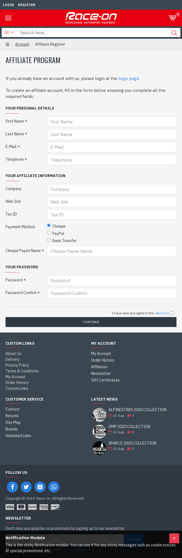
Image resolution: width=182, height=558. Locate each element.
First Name (15, 121)
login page (128, 78)
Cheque (56, 226)
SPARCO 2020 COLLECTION (132, 443)
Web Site (13, 201)
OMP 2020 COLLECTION (129, 427)
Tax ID (11, 214)
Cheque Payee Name (23, 250)
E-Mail (11, 146)
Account (22, 44)
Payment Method (20, 226)
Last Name (15, 133)
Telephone (15, 159)
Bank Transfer (62, 240)
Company (14, 188)
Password (14, 279)
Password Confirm (21, 292)
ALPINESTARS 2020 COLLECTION (138, 410)
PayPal (55, 233)
